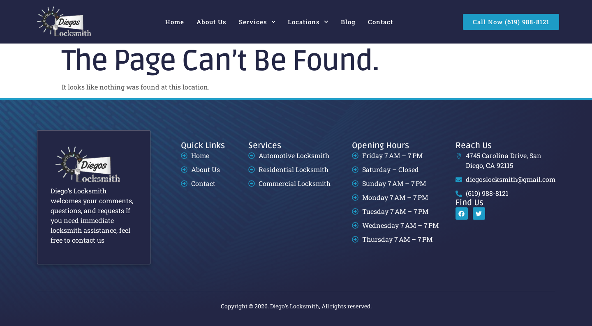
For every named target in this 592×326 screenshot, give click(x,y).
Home (174, 22)
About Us (212, 22)
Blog (348, 22)
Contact (380, 22)
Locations (308, 22)
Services (257, 22)
